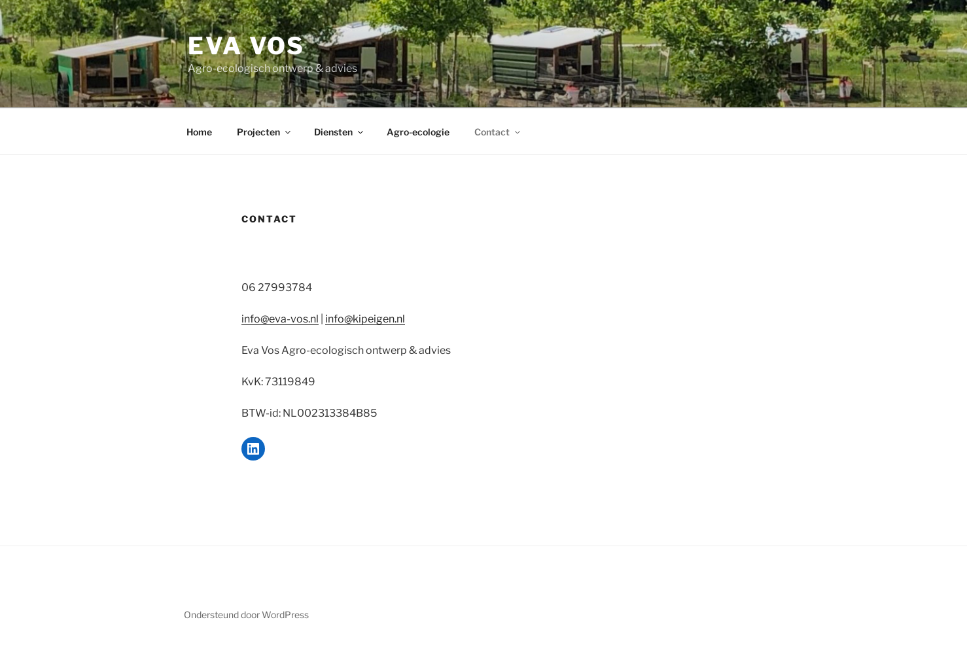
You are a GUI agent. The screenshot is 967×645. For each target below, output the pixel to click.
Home (199, 131)
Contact (498, 131)
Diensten (339, 131)
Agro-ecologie (418, 131)
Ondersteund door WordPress (246, 614)
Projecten (264, 131)
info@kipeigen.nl (365, 319)
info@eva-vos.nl (280, 319)
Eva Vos (246, 45)
